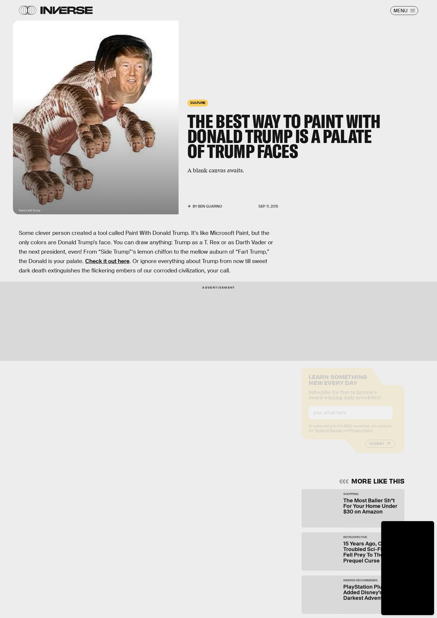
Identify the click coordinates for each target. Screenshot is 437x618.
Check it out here (107, 261)
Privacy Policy (361, 435)
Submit (377, 448)
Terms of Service (328, 435)
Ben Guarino (210, 206)
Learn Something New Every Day (338, 384)
